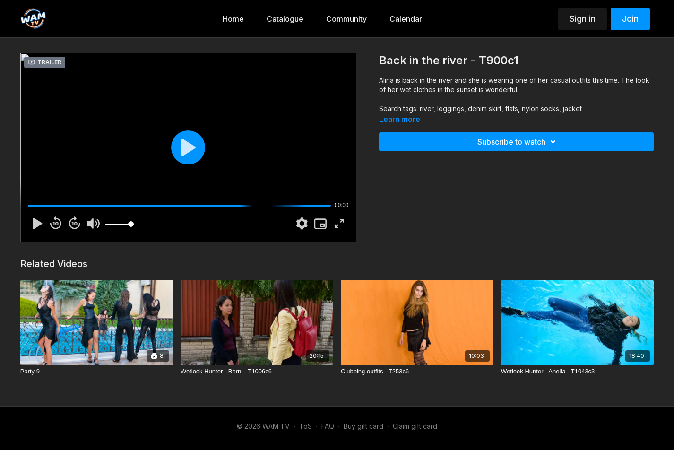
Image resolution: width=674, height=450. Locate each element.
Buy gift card (363, 426)
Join (630, 19)
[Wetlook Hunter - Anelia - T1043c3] (577, 371)
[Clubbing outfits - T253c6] (417, 371)
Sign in (583, 19)
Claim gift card (415, 426)
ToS (305, 426)
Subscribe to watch (518, 141)
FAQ (327, 426)
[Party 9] (96, 371)
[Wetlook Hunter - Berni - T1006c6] (257, 371)
